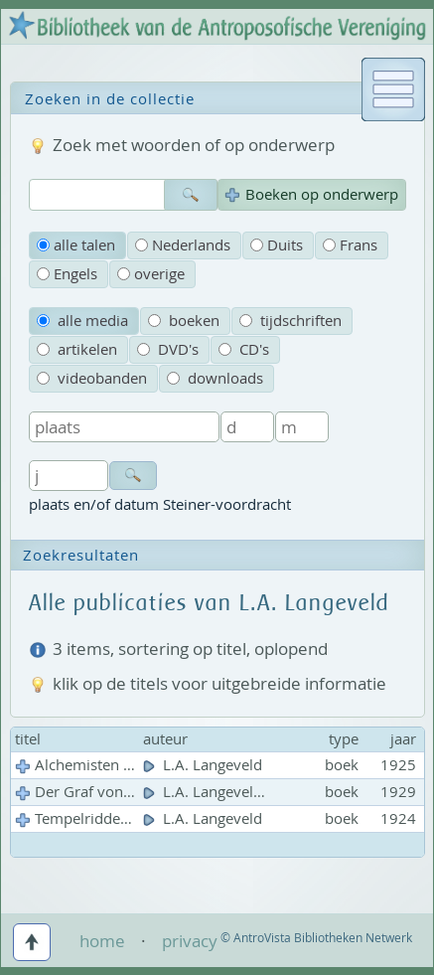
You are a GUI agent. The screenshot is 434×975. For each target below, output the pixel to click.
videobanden (92, 378)
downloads (215, 378)
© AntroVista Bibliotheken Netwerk (316, 937)
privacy (189, 940)
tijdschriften (290, 320)
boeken (183, 320)
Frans (350, 245)
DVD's (168, 349)
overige (151, 273)
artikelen (77, 349)
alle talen (76, 245)
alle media (82, 320)
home (102, 940)
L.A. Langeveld (204, 764)
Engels (67, 273)
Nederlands (182, 245)
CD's (243, 349)
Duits (276, 245)
